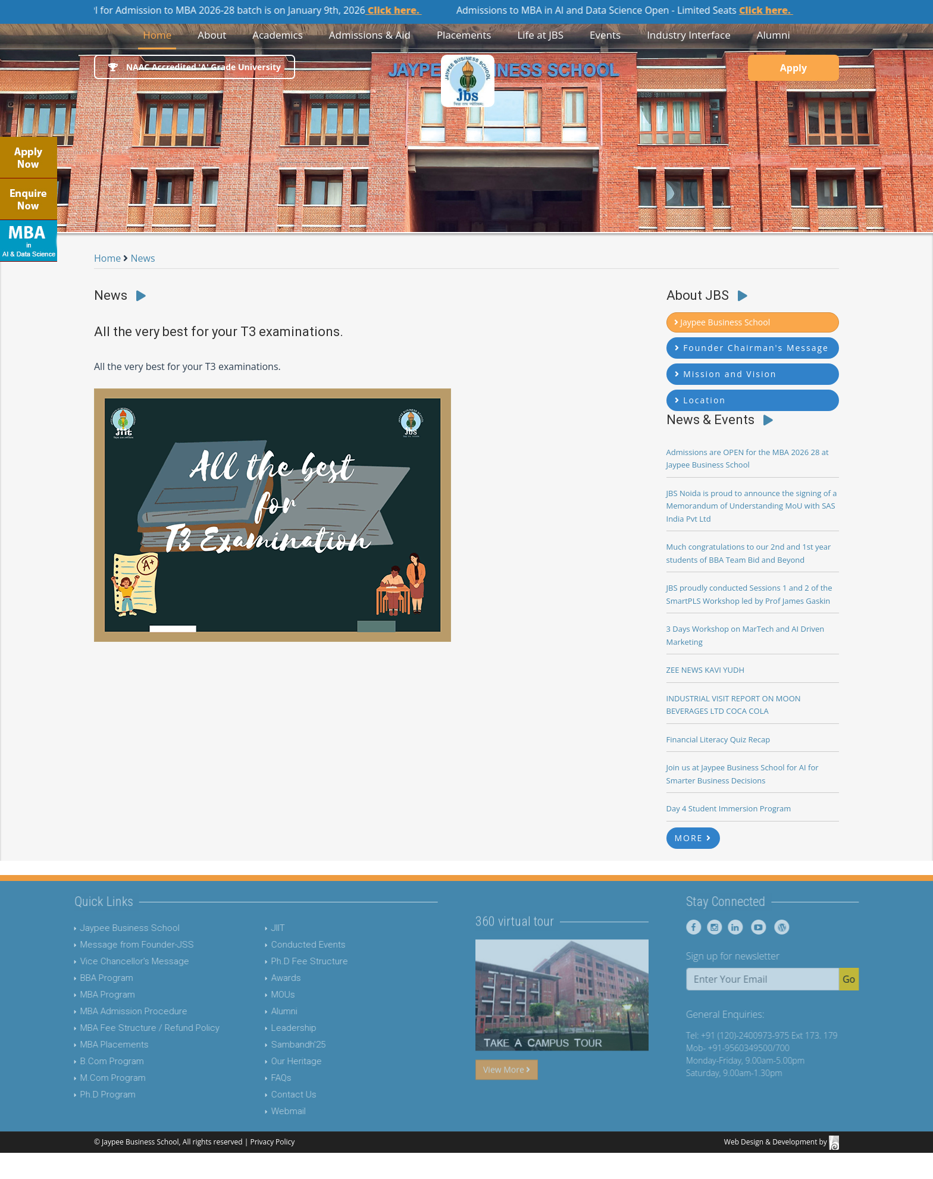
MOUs (260, 994)
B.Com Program (89, 1061)
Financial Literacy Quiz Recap (718, 739)
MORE (693, 838)
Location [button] (700, 400)
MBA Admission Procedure (110, 1011)
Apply (793, 67)
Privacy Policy (272, 1142)
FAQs (258, 1078)
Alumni (261, 1011)
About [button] (212, 35)
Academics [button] (277, 35)
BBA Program (83, 978)
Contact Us (270, 1094)
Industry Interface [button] (689, 35)
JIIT (255, 928)
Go (871, 979)
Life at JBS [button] (540, 35)
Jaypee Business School (106, 928)
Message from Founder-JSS (114, 944)
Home (159, 34)
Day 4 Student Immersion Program (728, 808)
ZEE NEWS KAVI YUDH (705, 669)
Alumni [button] (773, 35)
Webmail (265, 1111)
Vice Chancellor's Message (111, 961)
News (143, 258)
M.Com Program (90, 1078)
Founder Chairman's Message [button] (752, 347)
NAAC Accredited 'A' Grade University (194, 67)
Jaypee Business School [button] (722, 322)
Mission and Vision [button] (726, 374)
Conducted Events (285, 944)
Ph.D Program (84, 1094)
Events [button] (605, 35)
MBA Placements (91, 1044)
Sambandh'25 (275, 1044)
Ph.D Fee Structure (286, 961)
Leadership (270, 1028)
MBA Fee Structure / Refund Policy (126, 1028)
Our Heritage (273, 1061)
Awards (263, 978)
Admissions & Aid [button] (370, 35)
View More (506, 1092)
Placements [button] (464, 35)
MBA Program (84, 994)
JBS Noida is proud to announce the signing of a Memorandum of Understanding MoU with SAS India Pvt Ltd (751, 506)
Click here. (403, 10)
